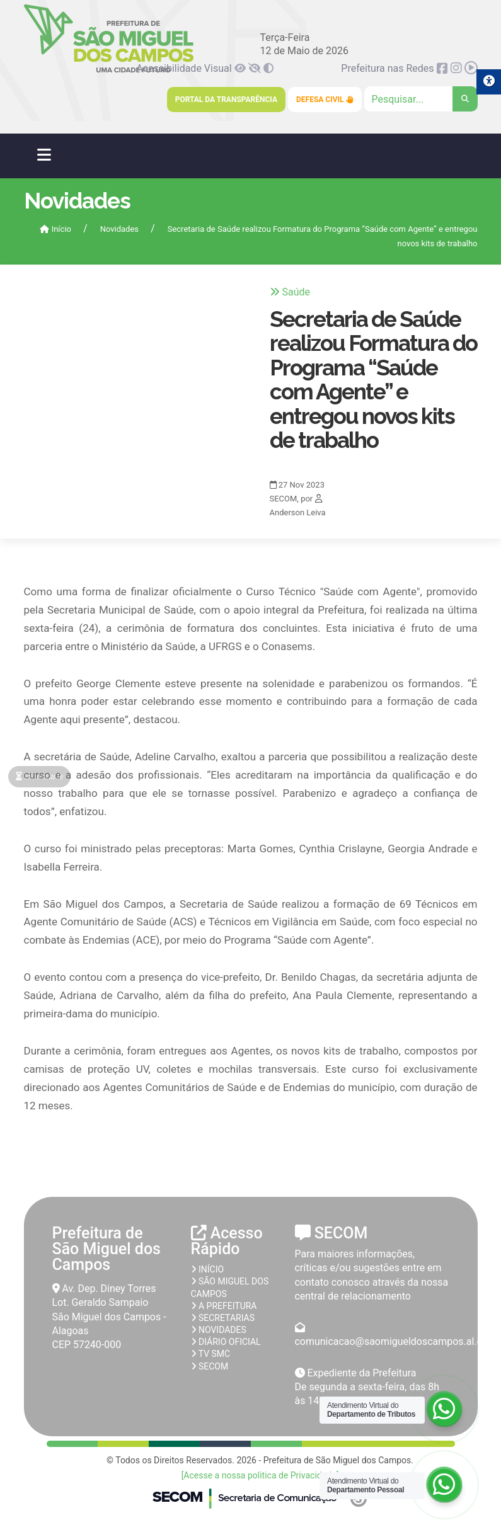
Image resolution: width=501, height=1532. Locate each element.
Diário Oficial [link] (226, 1342)
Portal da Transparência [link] (226, 99)
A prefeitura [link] (224, 1306)
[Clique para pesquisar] (421, 98)
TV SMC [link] (211, 1354)
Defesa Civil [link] (325, 99)
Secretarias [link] (223, 1318)
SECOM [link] (210, 1366)
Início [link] (55, 229)
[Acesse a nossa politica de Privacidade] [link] (260, 1475)
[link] (241, 68)
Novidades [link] (119, 229)
